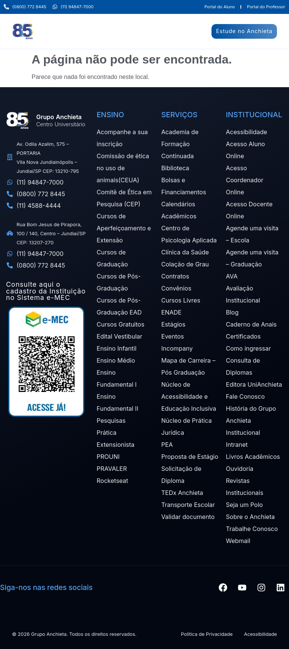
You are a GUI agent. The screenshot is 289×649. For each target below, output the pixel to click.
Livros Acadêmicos (253, 456)
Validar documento (188, 516)
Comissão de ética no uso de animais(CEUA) (123, 168)
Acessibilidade (246, 132)
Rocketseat (112, 480)
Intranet (237, 444)
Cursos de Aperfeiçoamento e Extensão (124, 228)
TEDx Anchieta (182, 492)
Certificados (243, 336)
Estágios (173, 324)
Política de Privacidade (207, 634)
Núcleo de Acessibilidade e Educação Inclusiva (188, 396)
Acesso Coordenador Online (244, 180)
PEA (167, 444)
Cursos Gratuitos (120, 324)
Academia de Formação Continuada (180, 144)
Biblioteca (175, 168)
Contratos (175, 276)
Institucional (243, 432)
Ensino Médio (116, 360)
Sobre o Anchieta (250, 516)
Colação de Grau (185, 264)
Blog (232, 312)
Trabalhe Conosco (252, 529)
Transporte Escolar (188, 504)
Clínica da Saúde (185, 252)
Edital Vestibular (119, 336)
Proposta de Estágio (189, 456)
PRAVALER (112, 468)
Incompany (177, 348)
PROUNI (108, 456)
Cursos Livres (181, 300)
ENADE (171, 312)
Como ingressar (248, 348)
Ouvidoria (239, 468)
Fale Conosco (245, 396)
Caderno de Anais (251, 324)
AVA (231, 276)
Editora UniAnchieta (254, 384)
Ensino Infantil (117, 348)
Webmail (238, 541)
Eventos (172, 336)
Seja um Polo (244, 504)
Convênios (176, 288)
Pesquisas (111, 420)
